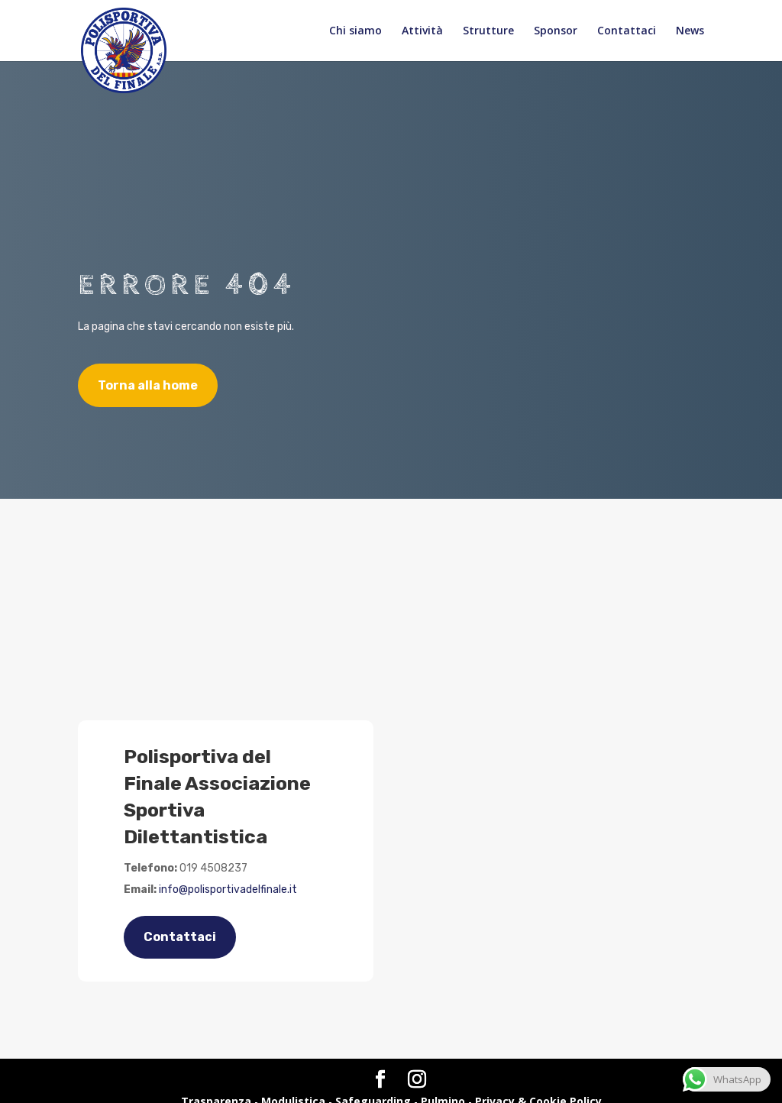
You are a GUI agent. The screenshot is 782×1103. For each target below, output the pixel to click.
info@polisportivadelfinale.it (228, 889)
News (690, 31)
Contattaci (626, 31)
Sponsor (555, 31)
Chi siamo (355, 31)
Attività (422, 31)
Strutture (488, 31)
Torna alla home (148, 385)
